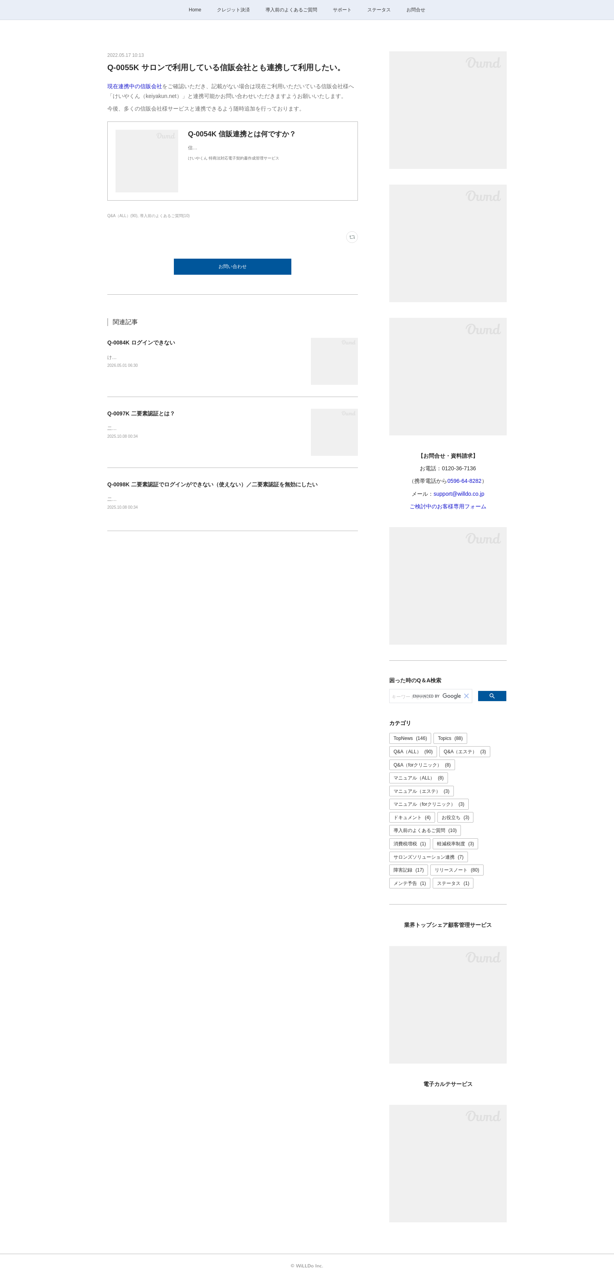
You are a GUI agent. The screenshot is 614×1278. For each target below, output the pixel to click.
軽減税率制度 (455, 844)
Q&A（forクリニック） (422, 765)
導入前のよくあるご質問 (291, 10)
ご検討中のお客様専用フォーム (448, 506)
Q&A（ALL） (413, 751)
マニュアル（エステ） (422, 791)
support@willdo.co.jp (458, 494)
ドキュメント (412, 817)
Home (195, 10)
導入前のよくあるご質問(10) (165, 216)
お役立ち (456, 817)
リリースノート (457, 870)
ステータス (379, 10)
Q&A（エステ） (465, 751)
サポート (342, 10)
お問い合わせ (233, 266)
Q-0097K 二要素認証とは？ (141, 413)
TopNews (410, 738)
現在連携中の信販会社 (134, 86)
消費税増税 (410, 844)
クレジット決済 (233, 10)
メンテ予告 (410, 883)
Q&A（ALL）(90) (122, 216)
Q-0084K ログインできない (141, 342)
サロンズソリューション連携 (429, 857)
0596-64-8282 (464, 481)
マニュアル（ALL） (419, 778)
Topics (450, 738)
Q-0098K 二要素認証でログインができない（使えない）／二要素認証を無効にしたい (212, 484)
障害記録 (409, 870)
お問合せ (415, 10)
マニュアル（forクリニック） (429, 804)
